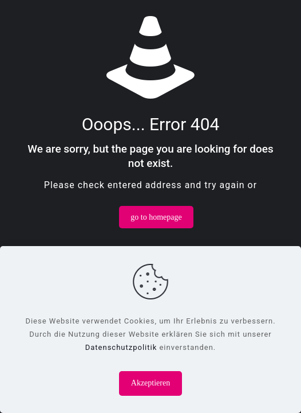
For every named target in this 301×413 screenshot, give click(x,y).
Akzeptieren (150, 383)
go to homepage (155, 217)
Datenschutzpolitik (121, 347)
